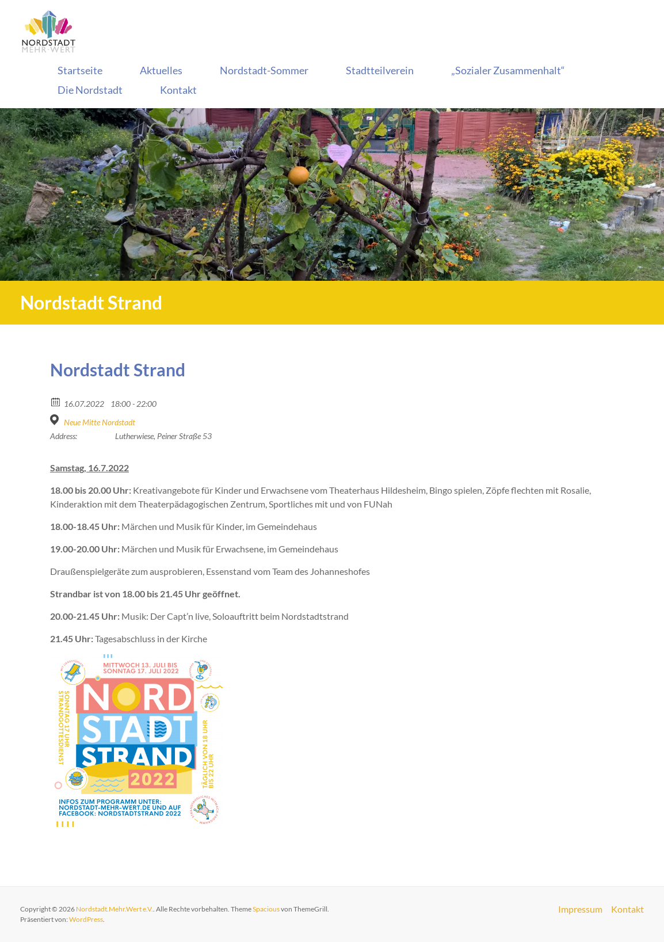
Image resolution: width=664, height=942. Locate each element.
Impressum (580, 909)
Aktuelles (161, 70)
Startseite (80, 70)
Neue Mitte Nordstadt (99, 422)
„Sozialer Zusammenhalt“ (508, 70)
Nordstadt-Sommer (264, 70)
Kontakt (178, 89)
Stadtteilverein (380, 70)
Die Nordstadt (90, 89)
